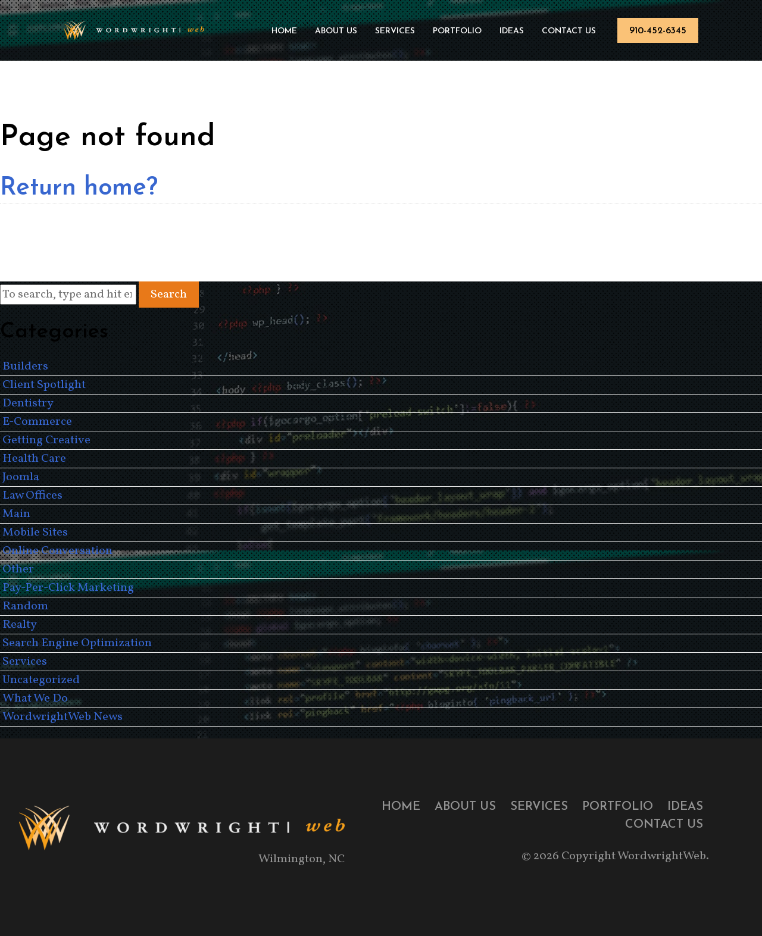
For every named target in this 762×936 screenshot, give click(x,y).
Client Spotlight (44, 385)
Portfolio (457, 31)
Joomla (20, 477)
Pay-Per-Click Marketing (68, 588)
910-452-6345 (657, 31)
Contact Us (569, 31)
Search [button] (169, 294)
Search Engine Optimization (77, 643)
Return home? (79, 188)
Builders (25, 366)
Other (18, 569)
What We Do (35, 698)
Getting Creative (46, 440)
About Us (336, 31)
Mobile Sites (35, 532)
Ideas (511, 31)
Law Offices (32, 495)
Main (16, 514)
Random (25, 606)
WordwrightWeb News (62, 717)
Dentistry (28, 403)
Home (284, 31)
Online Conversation (57, 551)
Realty (19, 624)
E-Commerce (37, 422)
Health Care (34, 458)
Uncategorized (41, 680)
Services (395, 31)
